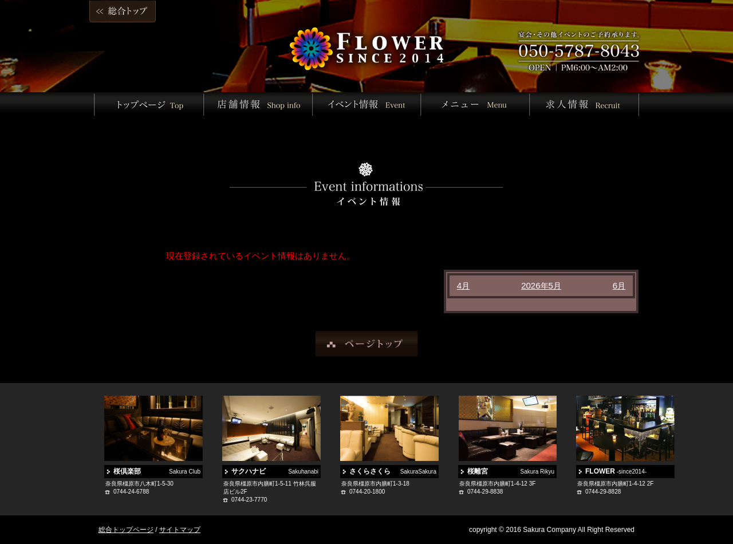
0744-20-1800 (367, 491)
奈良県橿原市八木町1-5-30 (139, 483)
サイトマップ (179, 530)
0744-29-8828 (603, 491)
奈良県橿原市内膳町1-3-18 (375, 483)
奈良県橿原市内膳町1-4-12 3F (497, 483)
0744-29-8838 (485, 491)
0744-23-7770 (249, 499)
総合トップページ (125, 530)
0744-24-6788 (131, 491)
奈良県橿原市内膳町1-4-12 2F (615, 483)
